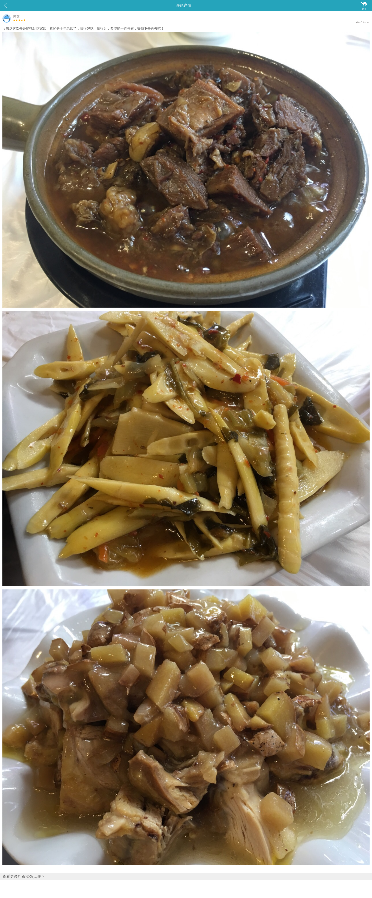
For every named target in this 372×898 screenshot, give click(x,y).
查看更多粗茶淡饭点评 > (23, 876)
